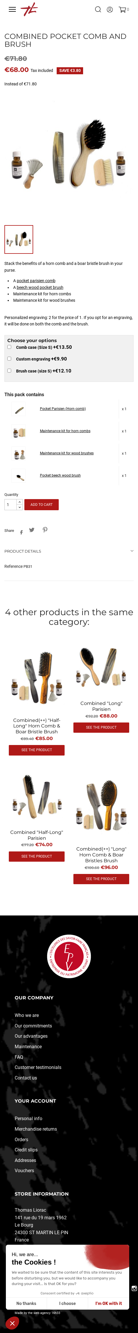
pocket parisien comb (36, 280)
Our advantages (31, 1036)
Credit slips (26, 1150)
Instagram (134, 1288)
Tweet (31, 530)
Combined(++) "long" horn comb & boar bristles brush (101, 854)
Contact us (26, 1078)
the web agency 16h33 (44, 1313)
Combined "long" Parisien (101, 706)
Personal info (28, 1118)
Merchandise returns (36, 1129)
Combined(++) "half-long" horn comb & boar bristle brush (36, 726)
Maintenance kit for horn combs (65, 431)
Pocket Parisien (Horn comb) (63, 409)
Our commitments (33, 1026)
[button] (12, 1323)
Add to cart (42, 505)
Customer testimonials (38, 1067)
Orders (21, 1139)
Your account (35, 1101)
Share (19, 531)
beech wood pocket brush (40, 287)
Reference (13, 566)
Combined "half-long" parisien (36, 835)
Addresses (25, 1160)
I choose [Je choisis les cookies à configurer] (67, 1303)
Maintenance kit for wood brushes (67, 453)
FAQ (19, 1057)
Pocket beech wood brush (60, 475)
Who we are (27, 1015)
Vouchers (24, 1170)
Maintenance (28, 1046)
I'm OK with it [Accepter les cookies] (108, 1303)
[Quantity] (10, 505)
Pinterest (45, 530)
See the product (36, 750)
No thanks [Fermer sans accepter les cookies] (26, 1303)
